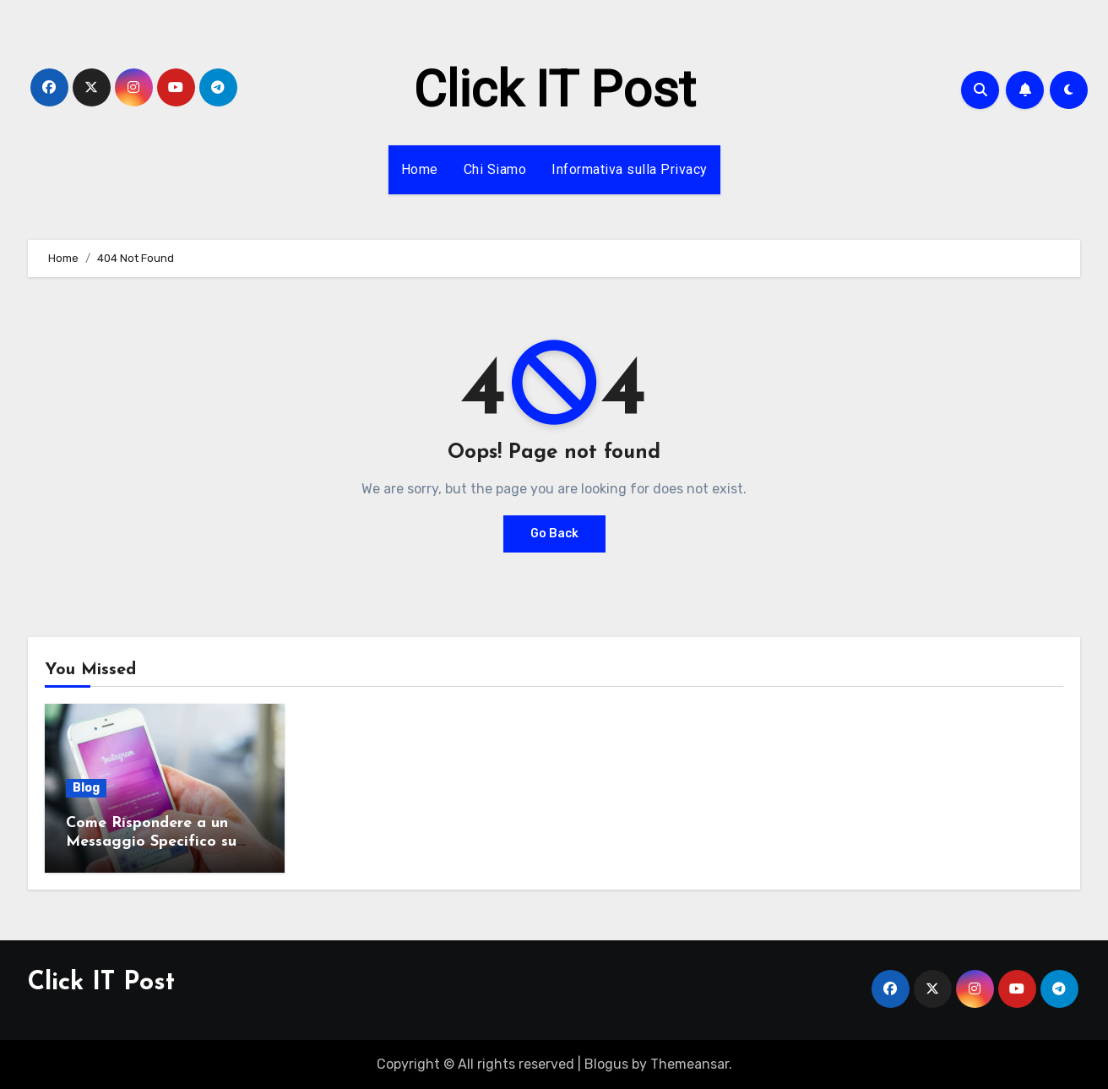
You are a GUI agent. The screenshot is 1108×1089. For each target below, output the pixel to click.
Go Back (554, 533)
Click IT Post (554, 89)
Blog (86, 788)
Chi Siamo (495, 169)
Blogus (606, 1064)
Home (419, 169)
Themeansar (689, 1064)
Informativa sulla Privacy (629, 169)
